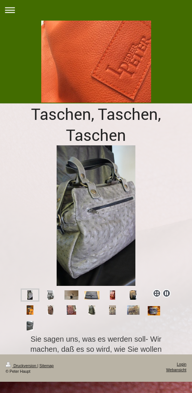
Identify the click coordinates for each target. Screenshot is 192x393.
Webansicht (176, 370)
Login (181, 364)
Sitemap (46, 366)
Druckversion (21, 366)
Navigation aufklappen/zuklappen (96, 10)
